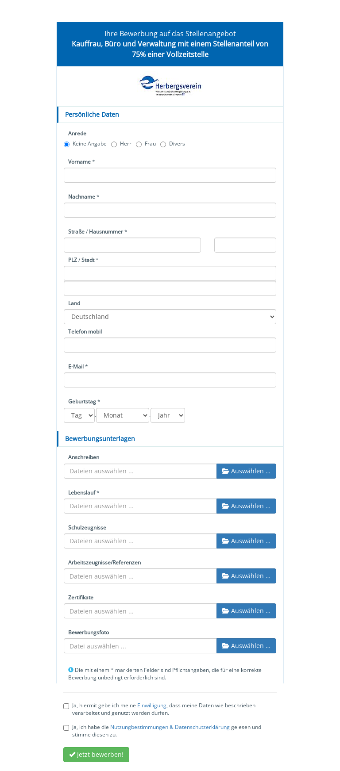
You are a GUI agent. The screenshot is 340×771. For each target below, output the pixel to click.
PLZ (72, 260)
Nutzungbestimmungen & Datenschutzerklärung (170, 727)
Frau (146, 143)
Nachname (81, 196)
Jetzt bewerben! (96, 754)
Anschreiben (83, 457)
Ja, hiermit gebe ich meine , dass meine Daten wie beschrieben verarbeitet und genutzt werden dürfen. (159, 709)
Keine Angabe (85, 143)
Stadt (87, 260)
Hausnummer (106, 231)
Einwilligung (151, 705)
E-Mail (76, 366)
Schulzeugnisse (87, 527)
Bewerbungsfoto (88, 632)
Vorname (79, 161)
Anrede (77, 133)
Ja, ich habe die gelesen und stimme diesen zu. (162, 730)
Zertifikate (80, 597)
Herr (121, 143)
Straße (76, 231)
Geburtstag (82, 401)
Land (74, 303)
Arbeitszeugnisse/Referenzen (104, 562)
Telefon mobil (85, 331)
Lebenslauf (81, 492)
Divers (172, 143)
